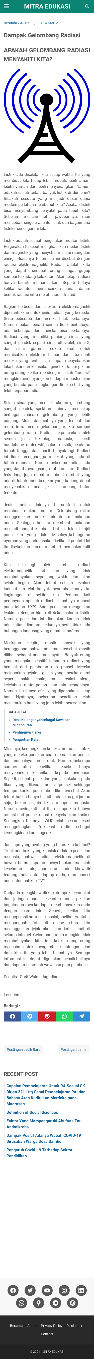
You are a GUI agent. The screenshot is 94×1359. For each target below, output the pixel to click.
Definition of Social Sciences (32, 1112)
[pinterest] (47, 1016)
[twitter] (29, 1016)
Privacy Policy (51, 1326)
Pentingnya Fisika (27, 732)
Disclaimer (74, 1326)
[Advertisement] (47, 1216)
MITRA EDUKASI (47, 6)
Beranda (16, 1326)
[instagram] (64, 1290)
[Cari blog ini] (87, 7)
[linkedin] (81, 1290)
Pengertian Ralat (26, 740)
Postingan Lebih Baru (23, 1050)
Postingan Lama (73, 1050)
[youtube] (47, 1290)
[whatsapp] (64, 1016)
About (32, 1326)
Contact (47, 1334)
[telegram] (81, 1016)
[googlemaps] (38, 1302)
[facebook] (12, 1016)
